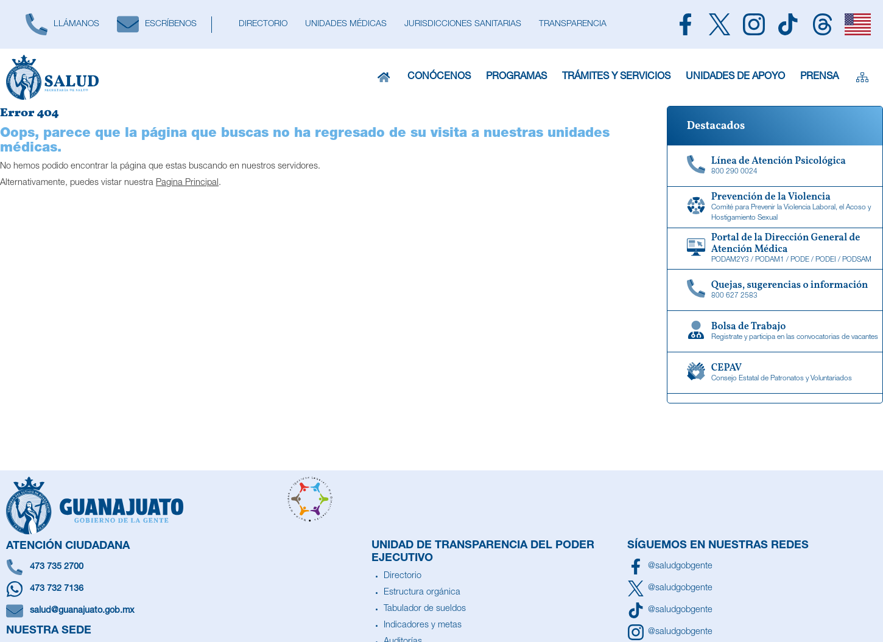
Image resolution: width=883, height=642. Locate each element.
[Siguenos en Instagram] (754, 24)
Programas (515, 77)
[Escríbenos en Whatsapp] (185, 589)
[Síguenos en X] (669, 588)
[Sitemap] (862, 77)
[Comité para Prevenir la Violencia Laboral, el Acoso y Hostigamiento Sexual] (774, 207)
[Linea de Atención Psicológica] (774, 166)
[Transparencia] (572, 24)
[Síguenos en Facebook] (669, 566)
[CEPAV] (774, 373)
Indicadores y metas (423, 625)
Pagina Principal (187, 183)
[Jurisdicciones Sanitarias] (462, 24)
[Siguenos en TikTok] (788, 24)
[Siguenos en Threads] (822, 24)
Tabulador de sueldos (425, 609)
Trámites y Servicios (616, 77)
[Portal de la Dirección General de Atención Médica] (774, 249)
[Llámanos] (62, 24)
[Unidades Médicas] (345, 24)
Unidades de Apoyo (735, 77)
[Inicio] (384, 77)
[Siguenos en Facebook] (685, 24)
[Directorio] (263, 24)
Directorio (402, 576)
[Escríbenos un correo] (185, 611)
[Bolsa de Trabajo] (774, 331)
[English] (858, 24)
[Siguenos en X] (719, 24)
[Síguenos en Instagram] (669, 632)
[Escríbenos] (156, 24)
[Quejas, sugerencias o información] (774, 290)
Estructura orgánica (422, 592)
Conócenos (439, 77)
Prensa (819, 77)
